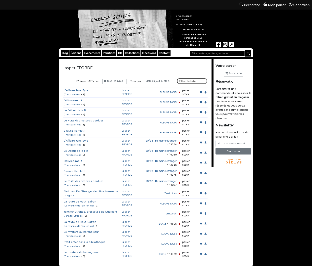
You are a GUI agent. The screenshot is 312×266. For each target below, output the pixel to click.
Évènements (92, 53)
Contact (164, 53)
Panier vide (233, 73)
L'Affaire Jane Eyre (76, 90)
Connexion (299, 5)
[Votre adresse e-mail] (233, 143)
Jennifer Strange (73, 216)
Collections (132, 53)
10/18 (162, 223)
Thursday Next (72, 94)
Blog (65, 53)
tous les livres (113, 81)
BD (120, 53)
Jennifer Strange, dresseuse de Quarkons (91, 211)
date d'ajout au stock (158, 81)
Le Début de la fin (75, 110)
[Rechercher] (248, 53)
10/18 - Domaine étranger (161, 140)
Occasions (149, 53)
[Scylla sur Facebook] (219, 45)
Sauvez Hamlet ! (74, 130)
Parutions (109, 53)
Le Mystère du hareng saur (81, 232)
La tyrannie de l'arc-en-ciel (79, 205)
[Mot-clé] (217, 53)
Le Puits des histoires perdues (83, 120)
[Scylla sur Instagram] (225, 45)
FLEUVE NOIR (168, 92)
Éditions (75, 53)
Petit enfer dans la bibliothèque (84, 242)
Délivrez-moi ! (73, 100)
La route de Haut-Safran (80, 201)
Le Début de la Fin (76, 151)
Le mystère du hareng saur (81, 252)
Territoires (171, 193)
